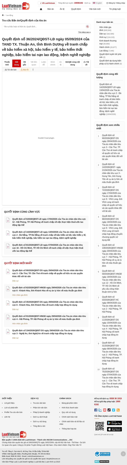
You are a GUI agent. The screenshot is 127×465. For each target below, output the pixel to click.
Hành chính (104, 47)
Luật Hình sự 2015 (53, 462)
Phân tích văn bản (40, 408)
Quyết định (76, 9)
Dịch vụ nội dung (39, 421)
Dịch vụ (88, 3)
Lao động (103, 51)
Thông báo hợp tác (69, 429)
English (97, 3)
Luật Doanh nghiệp (26, 462)
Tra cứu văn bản (39, 403)
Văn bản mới (95, 9)
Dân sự (15, 281)
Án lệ (62, 9)
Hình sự (102, 37)
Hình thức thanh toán (70, 408)
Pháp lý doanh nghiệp (41, 412)
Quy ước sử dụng (69, 412)
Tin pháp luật (115, 9)
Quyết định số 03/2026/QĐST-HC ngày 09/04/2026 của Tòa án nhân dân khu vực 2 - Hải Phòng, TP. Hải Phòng (112, 304)
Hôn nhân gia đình (20, 295)
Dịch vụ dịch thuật (40, 417)
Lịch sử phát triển (11, 408)
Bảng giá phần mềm (69, 403)
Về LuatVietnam (47, 3)
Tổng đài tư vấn (39, 426)
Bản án (50, 9)
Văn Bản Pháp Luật (9, 462)
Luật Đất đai (39, 462)
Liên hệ (7, 417)
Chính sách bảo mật (69, 417)
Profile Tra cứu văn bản (13, 412)
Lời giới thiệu (9, 403)
